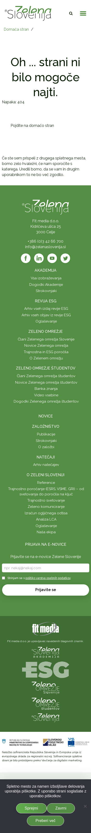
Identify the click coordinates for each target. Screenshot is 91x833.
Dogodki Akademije (46, 284)
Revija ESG (45, 301)
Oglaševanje (46, 321)
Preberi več (46, 821)
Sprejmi (31, 808)
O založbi (46, 447)
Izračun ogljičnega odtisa (46, 513)
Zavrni (61, 808)
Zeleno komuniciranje (46, 506)
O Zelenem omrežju (46, 358)
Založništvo (45, 426)
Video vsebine (46, 395)
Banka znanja (46, 389)
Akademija (45, 270)
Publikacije (46, 434)
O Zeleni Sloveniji (45, 475)
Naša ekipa (46, 532)
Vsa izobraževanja (46, 278)
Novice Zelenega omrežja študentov (46, 382)
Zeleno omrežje (45, 331)
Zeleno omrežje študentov (45, 368)
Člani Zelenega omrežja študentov (46, 376)
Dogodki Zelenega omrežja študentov (46, 401)
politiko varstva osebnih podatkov (48, 578)
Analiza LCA (46, 519)
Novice (45, 416)
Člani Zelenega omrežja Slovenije (46, 339)
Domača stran (16, 29)
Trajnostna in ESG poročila (46, 352)
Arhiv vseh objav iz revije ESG (46, 315)
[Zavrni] (85, 806)
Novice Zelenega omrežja (46, 345)
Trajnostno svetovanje (46, 500)
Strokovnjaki (46, 291)
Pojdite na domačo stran (32, 125)
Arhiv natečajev (46, 465)
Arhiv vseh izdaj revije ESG (46, 308)
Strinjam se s (39, 578)
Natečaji (45, 457)
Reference (46, 483)
